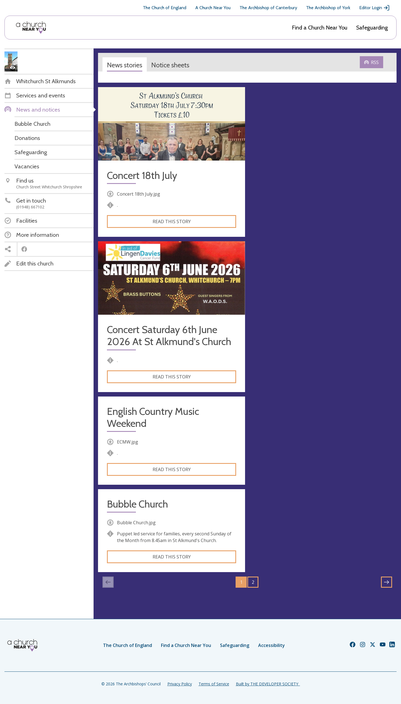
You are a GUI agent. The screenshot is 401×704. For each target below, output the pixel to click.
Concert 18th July (142, 175)
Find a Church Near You (319, 27)
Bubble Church (137, 504)
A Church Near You (213, 7)
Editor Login (374, 7)
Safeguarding (372, 27)
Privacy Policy (179, 683)
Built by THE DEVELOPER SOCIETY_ (268, 683)
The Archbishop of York (328, 7)
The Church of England (164, 7)
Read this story (172, 221)
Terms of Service (214, 683)
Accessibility (271, 645)
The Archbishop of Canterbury (268, 7)
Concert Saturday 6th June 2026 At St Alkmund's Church (169, 336)
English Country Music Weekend (153, 417)
